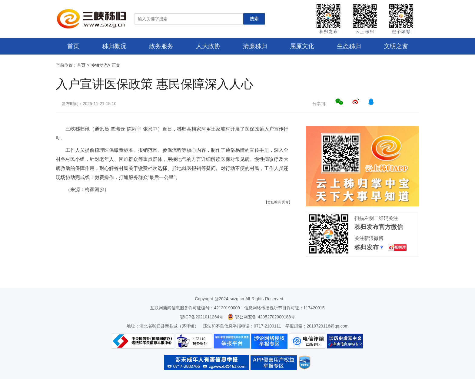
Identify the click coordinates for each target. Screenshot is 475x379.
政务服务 (161, 46)
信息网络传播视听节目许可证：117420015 (284, 307)
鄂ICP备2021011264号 (201, 316)
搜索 (254, 18)
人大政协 (208, 46)
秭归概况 (114, 46)
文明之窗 (396, 46)
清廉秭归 (255, 46)
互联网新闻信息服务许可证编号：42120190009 (195, 307)
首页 (73, 46)
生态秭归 (349, 46)
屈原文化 (302, 46)
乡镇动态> (100, 65)
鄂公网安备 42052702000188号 (261, 316)
